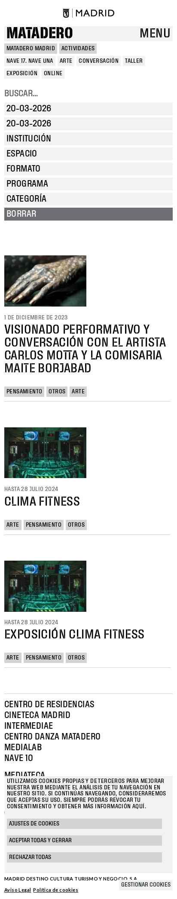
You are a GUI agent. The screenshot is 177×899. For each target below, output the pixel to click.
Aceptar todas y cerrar (40, 841)
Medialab (23, 747)
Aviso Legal (17, 889)
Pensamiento (24, 392)
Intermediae (28, 726)
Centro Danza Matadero (52, 737)
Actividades (78, 49)
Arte (78, 392)
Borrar (21, 214)
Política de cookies (55, 889)
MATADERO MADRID (30, 49)
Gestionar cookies (146, 885)
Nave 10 (19, 758)
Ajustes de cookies (34, 824)
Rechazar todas (30, 857)
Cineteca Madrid (37, 715)
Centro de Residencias (49, 704)
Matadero (39, 33)
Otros (57, 392)
